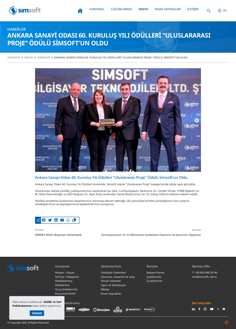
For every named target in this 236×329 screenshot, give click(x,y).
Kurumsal (97, 9)
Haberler (43, 57)
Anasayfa (80, 11)
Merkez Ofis (201, 266)
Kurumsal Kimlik (65, 293)
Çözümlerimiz (121, 9)
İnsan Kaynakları (168, 9)
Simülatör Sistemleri (113, 272)
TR (224, 10)
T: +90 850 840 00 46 (204, 272)
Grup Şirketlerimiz (66, 289)
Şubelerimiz (154, 276)
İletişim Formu (155, 272)
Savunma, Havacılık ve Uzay (118, 276)
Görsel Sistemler (111, 281)
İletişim (193, 9)
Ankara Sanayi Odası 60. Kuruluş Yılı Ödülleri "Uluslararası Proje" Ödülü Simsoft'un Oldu (121, 57)
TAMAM (37, 313)
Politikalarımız (63, 281)
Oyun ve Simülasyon (113, 285)
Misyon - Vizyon (64, 272)
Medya (143, 9)
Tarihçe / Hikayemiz (67, 276)
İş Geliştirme (154, 281)
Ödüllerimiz (62, 285)
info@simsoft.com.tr (204, 276)
